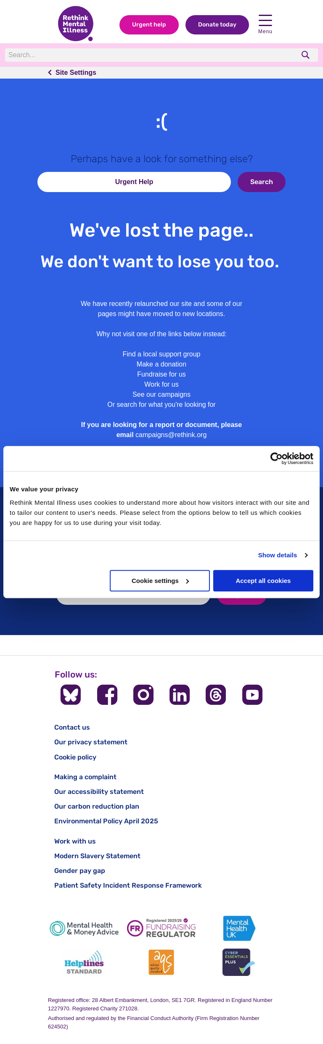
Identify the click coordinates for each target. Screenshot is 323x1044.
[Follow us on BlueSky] (70, 694)
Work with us (75, 841)
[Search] (120, 55)
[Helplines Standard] (84, 962)
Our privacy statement (90, 742)
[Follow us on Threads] (215, 694)
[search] (306, 54)
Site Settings (76, 72)
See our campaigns (161, 394)
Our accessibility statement (99, 792)
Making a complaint (85, 777)
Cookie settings (160, 580)
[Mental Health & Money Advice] (84, 928)
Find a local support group (162, 354)
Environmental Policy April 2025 (106, 821)
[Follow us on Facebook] (107, 694)
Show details (277, 555)
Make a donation (161, 364)
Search (261, 182)
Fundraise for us (161, 374)
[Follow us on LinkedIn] (179, 694)
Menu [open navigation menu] (265, 24)
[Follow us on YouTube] (252, 694)
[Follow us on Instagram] (143, 694)
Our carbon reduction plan (96, 806)
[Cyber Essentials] (238, 962)
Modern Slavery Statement (97, 856)
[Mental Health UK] (238, 928)
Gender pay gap (79, 871)
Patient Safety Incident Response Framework (128, 885)
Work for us (161, 384)
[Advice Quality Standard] (161, 962)
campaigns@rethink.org (171, 434)
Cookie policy (75, 757)
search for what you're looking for (166, 404)
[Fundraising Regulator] (161, 928)
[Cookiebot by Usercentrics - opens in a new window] (276, 458)
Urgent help (149, 24)
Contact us (72, 727)
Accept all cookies (263, 580)
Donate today (217, 24)
